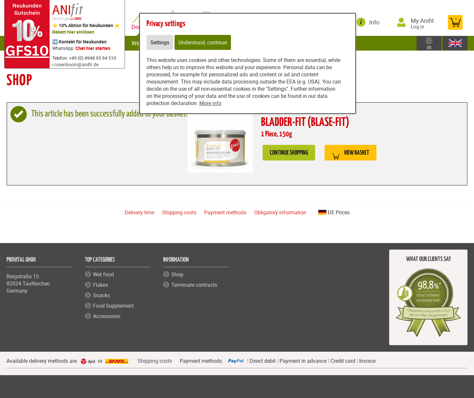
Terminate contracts (194, 284)
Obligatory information (280, 212)
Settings (159, 42)
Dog (138, 27)
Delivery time (139, 212)
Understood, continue (202, 42)
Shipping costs (179, 212)
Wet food (103, 274)
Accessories (106, 316)
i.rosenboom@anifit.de (75, 64)
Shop (177, 274)
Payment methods (225, 212)
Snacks (101, 295)
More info (210, 103)
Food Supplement (113, 305)
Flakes (100, 284)
